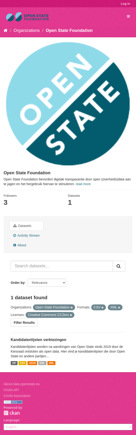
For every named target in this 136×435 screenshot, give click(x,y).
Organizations (27, 30)
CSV (22, 363)
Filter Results (24, 322)
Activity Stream (26, 235)
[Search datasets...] (62, 266)
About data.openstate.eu (22, 384)
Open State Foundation (69, 30)
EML (42, 363)
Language (11, 420)
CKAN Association (17, 396)
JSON (32, 363)
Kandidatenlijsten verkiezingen (38, 340)
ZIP (14, 363)
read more (83, 184)
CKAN (12, 412)
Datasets (22, 226)
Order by (17, 283)
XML (51, 363)
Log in (125, 3)
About (19, 245)
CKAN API (11, 390)
